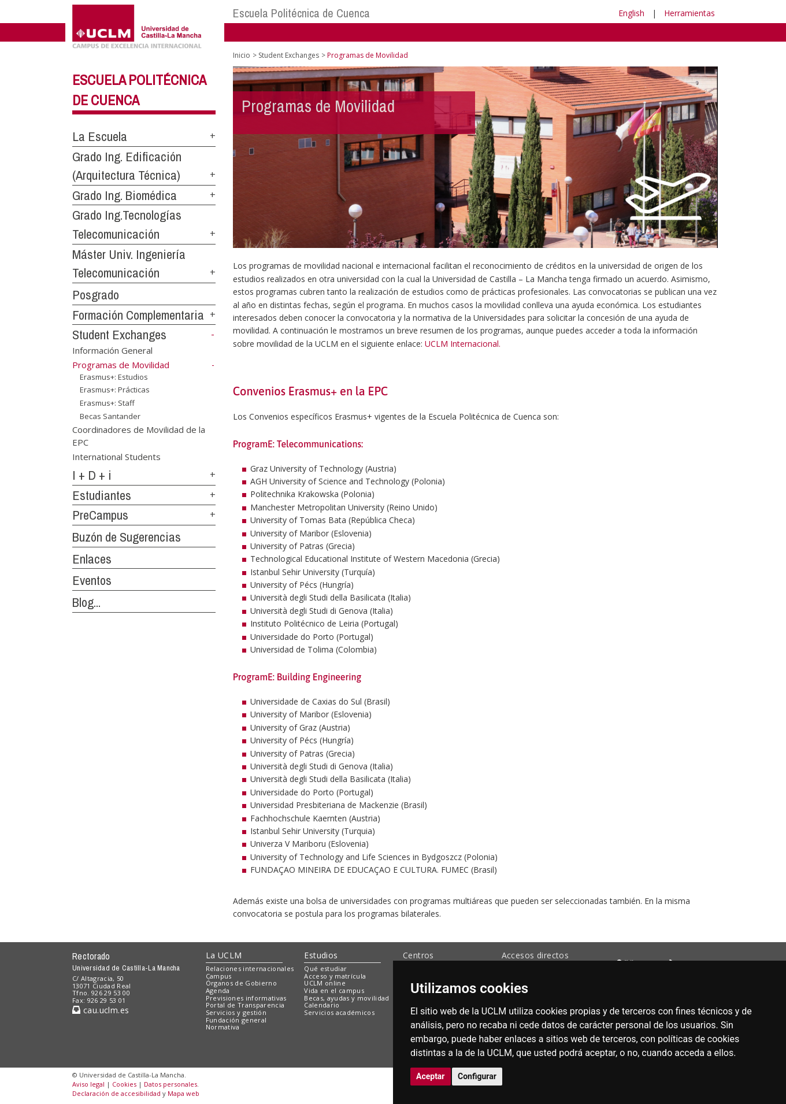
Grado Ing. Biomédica (124, 195)
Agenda (218, 990)
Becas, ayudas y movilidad (346, 998)
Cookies (124, 1084)
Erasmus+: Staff (107, 403)
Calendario (321, 1005)
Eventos (92, 580)
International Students (116, 456)
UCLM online (325, 983)
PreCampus (100, 515)
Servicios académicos (339, 1012)
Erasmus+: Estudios (114, 377)
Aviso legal (88, 1084)
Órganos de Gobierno (241, 983)
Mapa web (183, 1093)
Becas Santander (110, 415)
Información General (112, 350)
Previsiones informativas (246, 998)
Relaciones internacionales (250, 968)
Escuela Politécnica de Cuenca (301, 13)
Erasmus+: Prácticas (115, 389)
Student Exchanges (119, 334)
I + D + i (92, 475)
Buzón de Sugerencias (126, 537)
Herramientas (689, 13)
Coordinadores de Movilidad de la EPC (138, 435)
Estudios (321, 955)
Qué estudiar (325, 968)
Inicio (241, 55)
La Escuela (99, 136)
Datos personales (170, 1084)
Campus (219, 976)
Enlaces (92, 559)
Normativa (223, 1027)
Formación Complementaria (138, 315)
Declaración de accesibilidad (116, 1093)
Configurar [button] (477, 1076)
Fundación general (236, 1020)
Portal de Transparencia (245, 1005)
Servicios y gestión (236, 1012)
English (631, 13)
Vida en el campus (334, 990)
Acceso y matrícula (335, 976)
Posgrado (95, 294)
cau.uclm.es (100, 1010)
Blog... (86, 602)
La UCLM (224, 955)
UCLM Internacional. (462, 343)
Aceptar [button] (430, 1076)
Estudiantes (101, 495)
